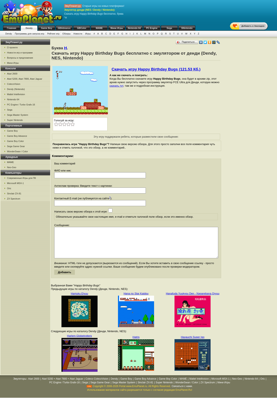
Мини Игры (117, 28)
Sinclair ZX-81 (14, 193)
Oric (9, 188)
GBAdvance (64, 28)
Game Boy (46, 28)
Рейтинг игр (53, 33)
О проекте (12, 47)
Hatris (136, 343)
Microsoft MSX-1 (15, 183)
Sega (169, 28)
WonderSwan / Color (17, 151)
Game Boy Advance (17, 136)
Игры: (88, 33)
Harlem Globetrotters (79, 341)
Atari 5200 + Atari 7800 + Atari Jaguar (62, 385)
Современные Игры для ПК (21, 178)
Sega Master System (17, 115)
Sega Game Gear (16, 146)
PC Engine (151, 28)
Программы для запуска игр (29, 33)
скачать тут (116, 85)
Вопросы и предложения (20, 58)
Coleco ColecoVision (96, 385)
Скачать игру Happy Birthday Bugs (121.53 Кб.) (156, 69)
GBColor (81, 28)
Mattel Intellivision (16, 94)
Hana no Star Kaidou (136, 299)
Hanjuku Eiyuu (79, 299)
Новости (77, 33)
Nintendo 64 (134, 28)
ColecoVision (13, 84)
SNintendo (187, 28)
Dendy (29, 28)
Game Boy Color (15, 141)
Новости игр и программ (20, 52)
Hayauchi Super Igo (192, 343)
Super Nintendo (15, 120)
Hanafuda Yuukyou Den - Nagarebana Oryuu (192, 299)
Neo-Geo (11, 167)
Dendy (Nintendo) (16, 89)
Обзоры (66, 33)
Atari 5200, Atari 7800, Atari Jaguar (24, 79)
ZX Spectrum (13, 198)
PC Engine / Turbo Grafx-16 (21, 104)
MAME (99, 28)
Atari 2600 (12, 73)
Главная (11, 28)
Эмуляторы (19, 385)
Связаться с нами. (182, 392)
